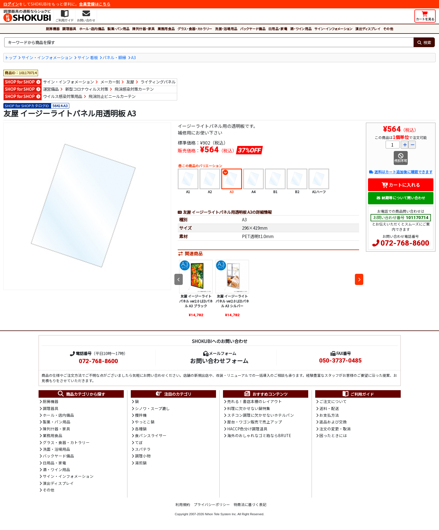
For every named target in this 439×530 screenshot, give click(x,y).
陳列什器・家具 (143, 28)
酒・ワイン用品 (301, 28)
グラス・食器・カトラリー (194, 28)
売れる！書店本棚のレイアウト (254, 401)
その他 (388, 28)
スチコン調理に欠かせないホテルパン (260, 415)
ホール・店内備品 (92, 28)
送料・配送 (329, 408)
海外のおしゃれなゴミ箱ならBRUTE (259, 435)
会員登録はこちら (94, 4)
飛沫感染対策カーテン (134, 89)
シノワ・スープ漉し (152, 408)
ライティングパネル (158, 82)
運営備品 (51, 89)
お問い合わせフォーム (219, 360)
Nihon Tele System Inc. (221, 514)
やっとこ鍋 (145, 422)
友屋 (130, 82)
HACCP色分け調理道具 (247, 428)
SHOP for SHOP (20, 82)
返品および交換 (333, 422)
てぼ (139, 442)
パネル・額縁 (114, 57)
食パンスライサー (151, 435)
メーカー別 (110, 82)
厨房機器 (53, 28)
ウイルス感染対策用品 (62, 96)
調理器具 (69, 28)
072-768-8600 (405, 243)
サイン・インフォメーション (333, 28)
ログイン (11, 4)
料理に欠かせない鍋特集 (248, 408)
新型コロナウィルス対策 (86, 89)
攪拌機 (141, 415)
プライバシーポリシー (212, 504)
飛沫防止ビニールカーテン (112, 96)
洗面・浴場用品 (226, 28)
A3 (133, 57)
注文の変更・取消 (335, 428)
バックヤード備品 (252, 28)
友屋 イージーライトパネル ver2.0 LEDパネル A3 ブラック (196, 301)
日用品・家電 (277, 28)
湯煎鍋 (141, 463)
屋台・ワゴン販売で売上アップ (254, 422)
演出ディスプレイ (367, 28)
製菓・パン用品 (118, 28)
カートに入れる (401, 184)
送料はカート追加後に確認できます (400, 171)
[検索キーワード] (209, 42)
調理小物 (143, 456)
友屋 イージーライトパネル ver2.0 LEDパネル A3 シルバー (232, 301)
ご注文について (333, 401)
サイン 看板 (87, 57)
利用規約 (182, 504)
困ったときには (333, 435)
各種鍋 (141, 428)
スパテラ (143, 449)
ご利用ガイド (358, 394)
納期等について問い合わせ (400, 197)
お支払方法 (329, 415)
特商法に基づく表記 (250, 504)
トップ (10, 57)
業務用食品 (166, 28)
